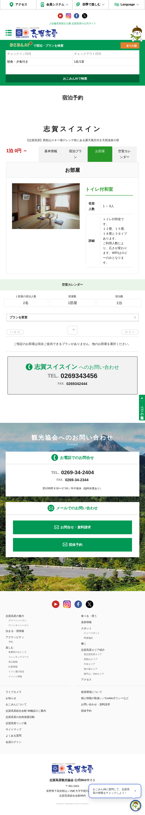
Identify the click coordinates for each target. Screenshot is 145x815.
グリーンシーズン (17, 620)
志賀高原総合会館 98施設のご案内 (26, 710)
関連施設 (88, 638)
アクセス (21, 4)
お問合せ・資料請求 (75, 527)
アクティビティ (15, 637)
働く (83, 643)
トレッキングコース (18, 657)
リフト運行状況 (16, 671)
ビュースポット (92, 633)
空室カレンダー (124, 154)
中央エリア (89, 664)
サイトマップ (13, 729)
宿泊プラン (75, 154)
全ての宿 (131, 45)
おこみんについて (16, 704)
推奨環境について (91, 691)
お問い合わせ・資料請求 (95, 704)
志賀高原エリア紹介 (93, 649)
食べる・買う (89, 615)
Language (128, 4)
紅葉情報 (12, 666)
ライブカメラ (13, 691)
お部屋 (100, 151)
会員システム (55, 4)
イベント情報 (15, 676)
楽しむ (10, 647)
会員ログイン (13, 741)
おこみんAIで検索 (75, 78)
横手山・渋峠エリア (94, 674)
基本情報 (50, 151)
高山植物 (12, 662)
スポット (86, 628)
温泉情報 (86, 622)
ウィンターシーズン (18, 625)
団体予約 (75, 545)
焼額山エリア (90, 659)
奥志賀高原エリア (93, 654)
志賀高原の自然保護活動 (20, 716)
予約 (10, 642)
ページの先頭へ (142, 411)
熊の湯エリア (90, 669)
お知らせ (11, 698)
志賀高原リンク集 (16, 723)
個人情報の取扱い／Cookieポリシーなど (105, 698)
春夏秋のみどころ (17, 652)
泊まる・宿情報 (15, 630)
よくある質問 (13, 735)
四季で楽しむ (91, 4)
